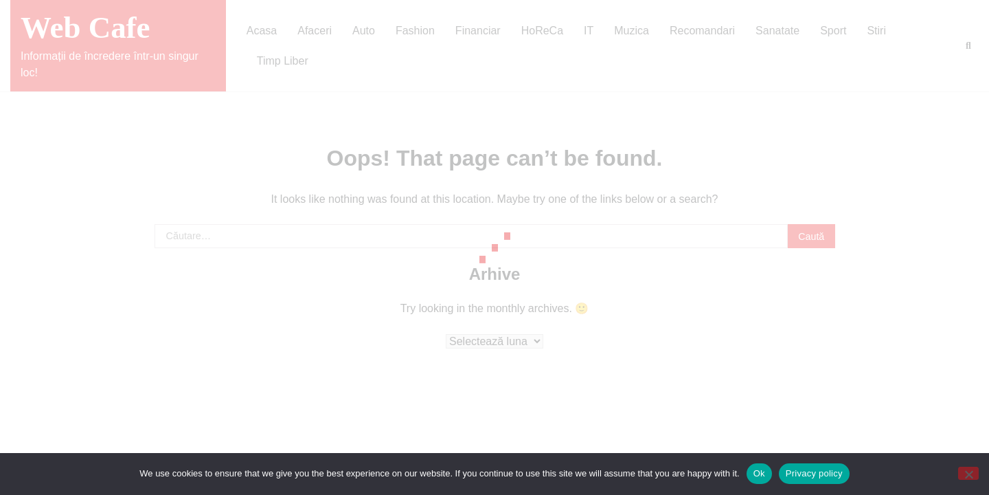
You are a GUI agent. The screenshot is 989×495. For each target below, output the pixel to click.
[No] (968, 473)
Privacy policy (814, 473)
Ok (759, 473)
